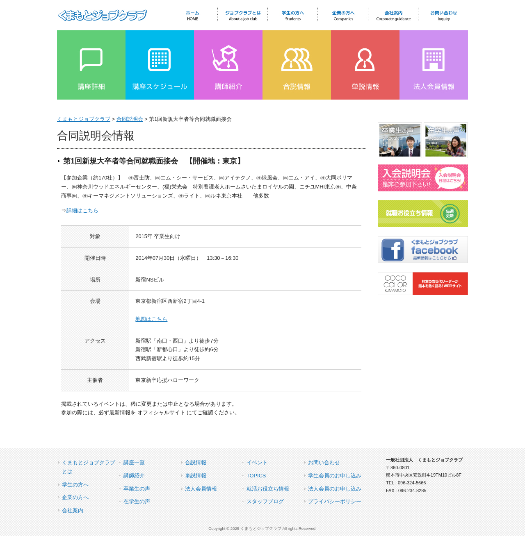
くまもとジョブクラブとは (88, 467)
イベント (257, 462)
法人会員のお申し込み (334, 489)
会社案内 (72, 510)
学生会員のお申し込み (334, 475)
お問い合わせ (324, 462)
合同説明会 (129, 119)
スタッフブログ (265, 501)
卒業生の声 (136, 489)
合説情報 (195, 462)
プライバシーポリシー (334, 501)
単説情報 (195, 475)
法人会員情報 (201, 489)
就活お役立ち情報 (268, 489)
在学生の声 (136, 501)
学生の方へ (75, 484)
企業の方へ (75, 497)
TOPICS (256, 475)
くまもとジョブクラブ (83, 119)
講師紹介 (134, 475)
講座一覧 (134, 462)
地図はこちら (151, 319)
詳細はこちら (82, 210)
